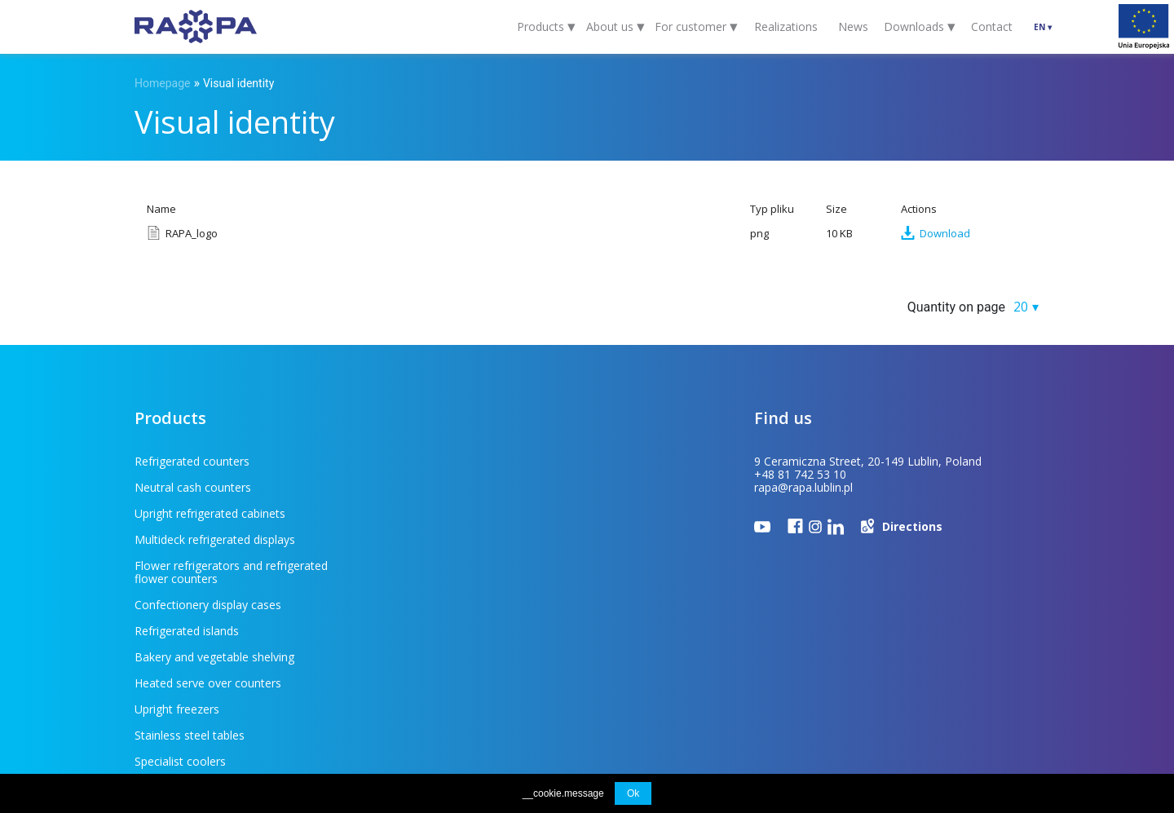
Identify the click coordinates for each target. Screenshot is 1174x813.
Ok (633, 793)
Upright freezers (177, 591)
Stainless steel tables (410, 591)
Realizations (786, 26)
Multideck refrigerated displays (435, 487)
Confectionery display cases (428, 513)
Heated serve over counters (428, 565)
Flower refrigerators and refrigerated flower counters (231, 520)
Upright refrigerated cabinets (210, 487)
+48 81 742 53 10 (800, 474)
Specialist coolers (180, 617)
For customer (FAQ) (232, 693)
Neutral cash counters (413, 461)
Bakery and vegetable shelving (214, 565)
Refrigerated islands (407, 539)
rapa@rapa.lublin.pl (803, 487)
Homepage (162, 83)
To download (346, 693)
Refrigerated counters (192, 461)
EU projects (435, 693)
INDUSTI (1022, 694)
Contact (992, 26)
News (853, 26)
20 (1020, 307)
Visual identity (238, 83)
